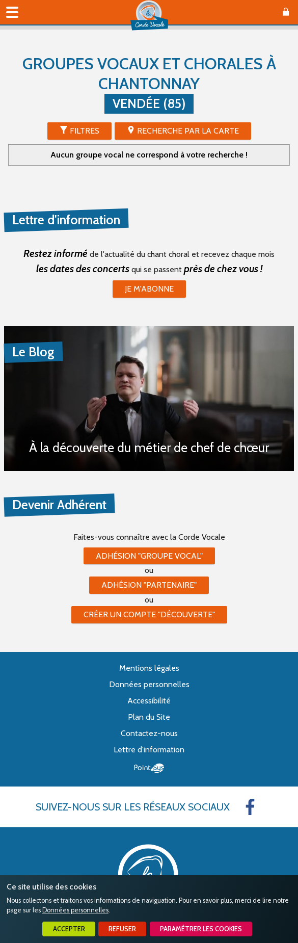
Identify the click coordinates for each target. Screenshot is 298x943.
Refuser (122, 929)
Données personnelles (75, 910)
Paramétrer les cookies (201, 929)
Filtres (84, 131)
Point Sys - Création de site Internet (149, 768)
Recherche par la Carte (188, 131)
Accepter (69, 929)
